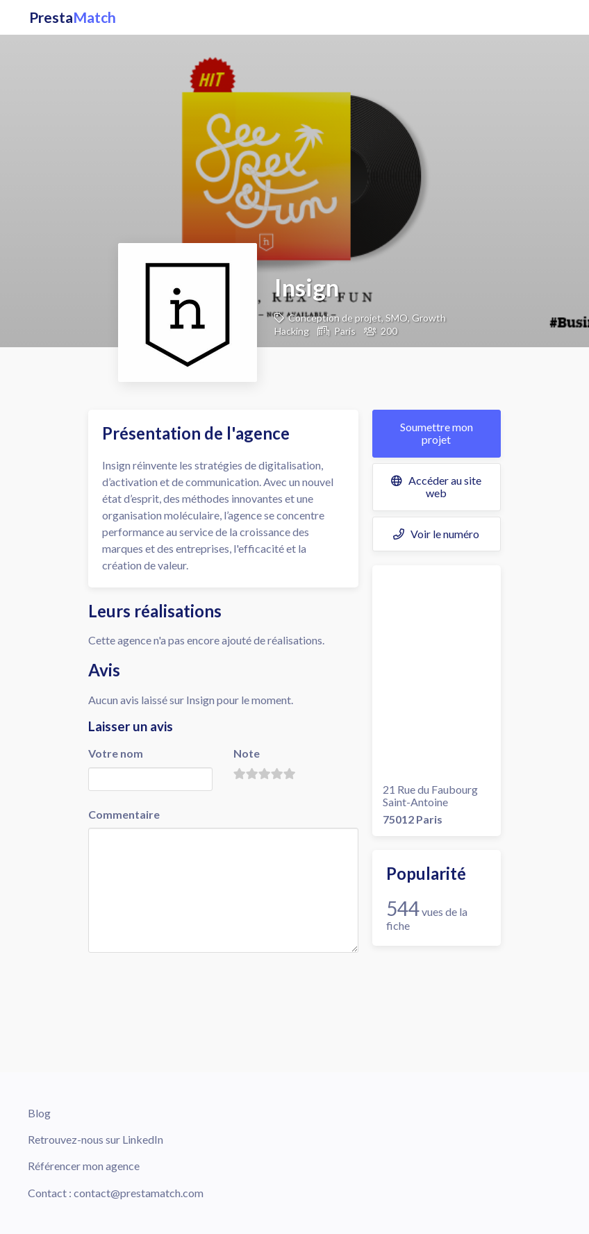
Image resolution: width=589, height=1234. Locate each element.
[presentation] (193, 983)
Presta (72, 17)
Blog (39, 1112)
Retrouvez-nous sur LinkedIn (95, 1139)
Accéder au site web (436, 486)
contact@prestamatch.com (139, 1192)
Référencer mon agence (84, 1165)
